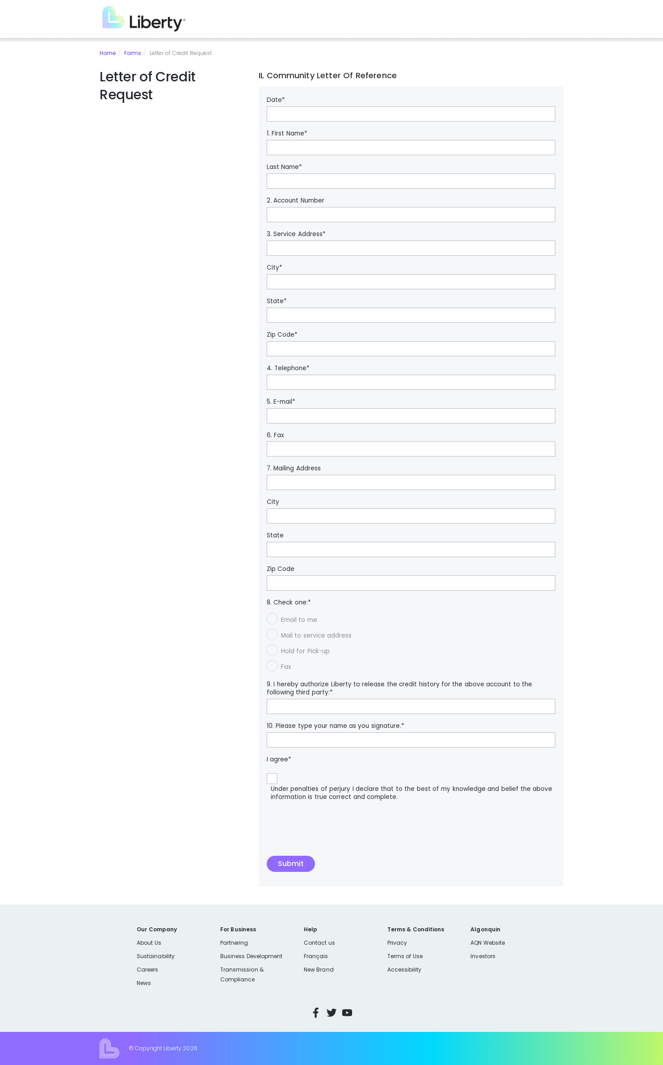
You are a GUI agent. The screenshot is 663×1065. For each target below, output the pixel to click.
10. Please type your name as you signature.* (335, 726)
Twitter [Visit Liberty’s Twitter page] (331, 1013)
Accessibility (404, 969)
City (273, 502)
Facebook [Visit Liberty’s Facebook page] (316, 1013)
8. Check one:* (289, 603)
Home (108, 53)
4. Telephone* (288, 368)
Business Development (251, 956)
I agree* (279, 760)
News (144, 983)
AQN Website (487, 943)
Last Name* (284, 167)
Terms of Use (405, 956)
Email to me (299, 620)
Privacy (397, 943)
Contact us (319, 943)
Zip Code (280, 569)
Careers (147, 969)
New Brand (319, 969)
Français (316, 956)
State (275, 536)
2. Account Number (295, 201)
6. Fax (275, 435)
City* (274, 268)
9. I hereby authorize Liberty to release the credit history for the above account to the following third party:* (399, 688)
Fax (286, 667)
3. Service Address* (296, 234)
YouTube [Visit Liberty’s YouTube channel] (347, 1013)
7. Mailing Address (294, 469)
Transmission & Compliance (242, 974)
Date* (276, 100)
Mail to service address (316, 635)
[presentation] (335, 833)
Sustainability (156, 956)
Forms (132, 53)
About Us (149, 943)
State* (277, 301)
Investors (482, 956)
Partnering (234, 943)
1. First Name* (287, 134)
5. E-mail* (281, 402)
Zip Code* (282, 335)
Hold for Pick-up (305, 651)
